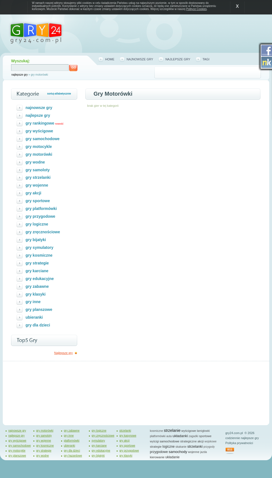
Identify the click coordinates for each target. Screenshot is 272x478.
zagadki (193, 436)
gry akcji (33, 193)
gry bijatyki (36, 239)
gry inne (33, 301)
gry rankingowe (40, 123)
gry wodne (35, 162)
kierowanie (157, 457)
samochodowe (169, 441)
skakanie (180, 446)
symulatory (98, 440)
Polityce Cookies (196, 9)
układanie (172, 457)
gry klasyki (36, 294)
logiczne (168, 447)
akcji (201, 441)
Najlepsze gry (63, 353)
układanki (180, 436)
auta (169, 436)
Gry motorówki (113, 94)
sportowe (205, 436)
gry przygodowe (40, 216)
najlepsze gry (19, 74)
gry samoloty (38, 170)
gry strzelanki (38, 177)
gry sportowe (38, 201)
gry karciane (37, 271)
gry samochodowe (43, 139)
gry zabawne (37, 286)
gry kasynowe (127, 435)
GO (73, 67)
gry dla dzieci (38, 325)
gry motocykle (39, 146)
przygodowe (159, 452)
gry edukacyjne (40, 278)
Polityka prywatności (239, 443)
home (109, 59)
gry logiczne (37, 224)
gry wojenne (37, 185)
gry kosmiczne (39, 255)
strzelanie (172, 430)
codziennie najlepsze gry (242, 438)
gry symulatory (39, 247)
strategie (156, 446)
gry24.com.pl (234, 433)
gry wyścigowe (39, 131)
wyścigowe (188, 430)
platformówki (71, 440)
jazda (203, 452)
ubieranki (34, 317)
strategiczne (188, 441)
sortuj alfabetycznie (59, 93)
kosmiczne (156, 430)
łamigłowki (203, 430)
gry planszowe (39, 309)
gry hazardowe (73, 455)
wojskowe (210, 441)
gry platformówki (41, 208)
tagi (206, 59)
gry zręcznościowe (43, 232)
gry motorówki (39, 154)
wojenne (193, 452)
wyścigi (154, 441)
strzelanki (125, 430)
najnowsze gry (140, 59)
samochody (178, 452)
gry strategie (37, 263)
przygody (209, 446)
